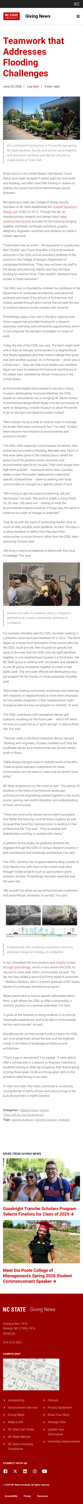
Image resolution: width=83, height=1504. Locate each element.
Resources (42, 1496)
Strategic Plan (57, 1422)
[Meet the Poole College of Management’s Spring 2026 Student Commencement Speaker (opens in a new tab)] (41, 1252)
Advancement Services (23, 1407)
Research (64, 1119)
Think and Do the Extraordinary (23, 1115)
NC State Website (19, 1437)
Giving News (16, 1415)
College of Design (22, 1119)
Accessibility (16, 1400)
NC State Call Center (21, 1429)
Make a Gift (15, 1422)
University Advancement (64, 1441)
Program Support (46, 1119)
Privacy (27, 1496)
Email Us (9, 1333)
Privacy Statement (60, 1407)
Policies (53, 1400)
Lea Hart (32, 86)
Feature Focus (28, 1110)
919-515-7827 (12, 1342)
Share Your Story (58, 1415)
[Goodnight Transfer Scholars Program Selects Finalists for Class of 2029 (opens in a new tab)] (41, 1187)
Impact (44, 1110)
